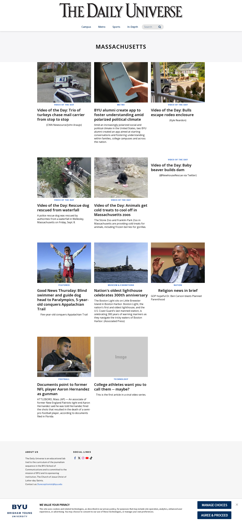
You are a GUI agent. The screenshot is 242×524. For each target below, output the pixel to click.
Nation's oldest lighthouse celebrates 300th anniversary (121, 293)
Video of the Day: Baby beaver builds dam (171, 167)
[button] (237, 504)
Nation (178, 285)
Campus (86, 27)
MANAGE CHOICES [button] (214, 505)
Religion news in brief (178, 290)
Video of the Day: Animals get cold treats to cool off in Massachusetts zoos (120, 210)
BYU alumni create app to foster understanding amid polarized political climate (119, 114)
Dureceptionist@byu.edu (49, 484)
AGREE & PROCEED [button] (214, 515)
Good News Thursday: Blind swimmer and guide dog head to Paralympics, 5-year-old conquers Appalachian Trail (63, 299)
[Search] (153, 27)
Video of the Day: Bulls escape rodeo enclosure (172, 112)
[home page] (121, 14)
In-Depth (132, 27)
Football (64, 379)
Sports (116, 27)
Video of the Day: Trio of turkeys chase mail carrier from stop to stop (61, 114)
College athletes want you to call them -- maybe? (120, 387)
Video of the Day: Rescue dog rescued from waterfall (63, 207)
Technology (121, 379)
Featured (64, 285)
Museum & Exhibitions (121, 285)
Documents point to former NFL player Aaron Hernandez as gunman (63, 389)
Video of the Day (64, 105)
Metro (101, 27)
